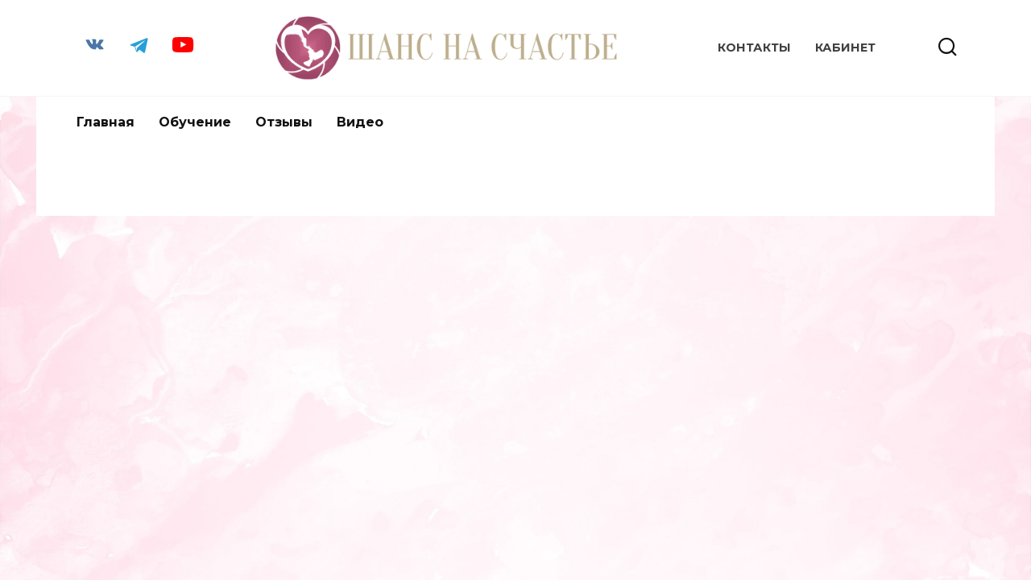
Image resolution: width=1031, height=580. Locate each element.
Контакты (754, 47)
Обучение (195, 122)
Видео (360, 122)
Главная (106, 122)
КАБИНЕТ (845, 47)
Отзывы (284, 122)
